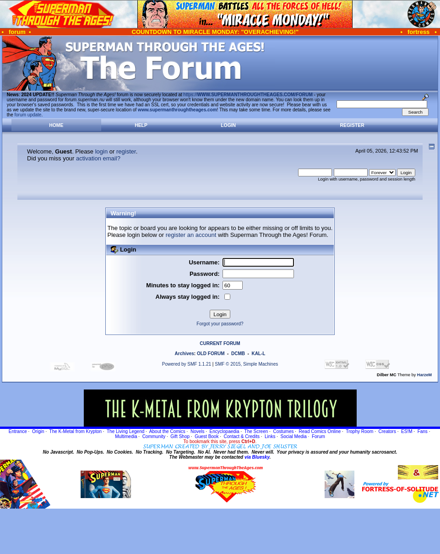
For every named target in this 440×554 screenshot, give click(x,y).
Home (56, 125)
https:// (248, 94)
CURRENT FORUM (220, 343)
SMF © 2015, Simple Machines (246, 364)
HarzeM (424, 375)
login (101, 151)
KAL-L (258, 353)
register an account (191, 234)
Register (352, 125)
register (126, 151)
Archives (184, 353)
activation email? (98, 158)
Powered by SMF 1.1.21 (186, 364)
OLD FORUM (211, 353)
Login (228, 125)
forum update (28, 114)
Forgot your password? (219, 323)
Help (141, 125)
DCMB (238, 353)
